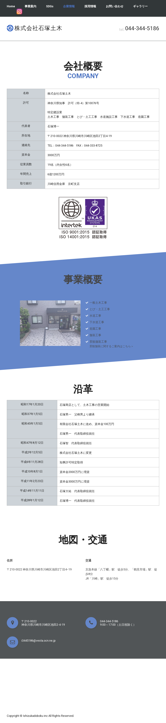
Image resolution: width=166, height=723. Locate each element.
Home (11, 6)
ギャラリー (140, 6)
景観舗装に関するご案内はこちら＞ (112, 346)
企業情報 (69, 6)
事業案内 (30, 6)
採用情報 (90, 6)
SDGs (49, 6)
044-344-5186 (141, 28)
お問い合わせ (114, 6)
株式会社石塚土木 (38, 28)
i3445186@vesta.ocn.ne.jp (38, 640)
